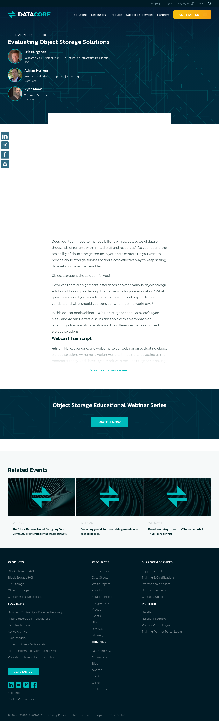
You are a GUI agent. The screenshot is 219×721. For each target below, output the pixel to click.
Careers (97, 683)
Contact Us (99, 689)
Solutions (80, 14)
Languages (185, 3)
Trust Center (117, 715)
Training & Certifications (158, 577)
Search (205, 3)
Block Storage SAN (21, 571)
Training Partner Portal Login (162, 631)
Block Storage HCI (20, 577)
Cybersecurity (17, 638)
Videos (96, 609)
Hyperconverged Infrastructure (29, 618)
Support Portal (152, 571)
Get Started (23, 671)
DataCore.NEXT (102, 650)
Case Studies (100, 571)
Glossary (97, 635)
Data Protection (19, 625)
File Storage (16, 584)
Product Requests (154, 590)
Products (116, 14)
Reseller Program (154, 618)
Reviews (97, 629)
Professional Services (156, 584)
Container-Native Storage (25, 597)
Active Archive (17, 631)
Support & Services (139, 14)
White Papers (101, 584)
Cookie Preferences (21, 699)
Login (169, 3)
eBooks (97, 590)
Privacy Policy (57, 715)
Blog (95, 622)
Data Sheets (100, 577)
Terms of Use (81, 715)
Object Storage (18, 590)
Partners (163, 14)
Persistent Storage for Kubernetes (31, 657)
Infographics (100, 603)
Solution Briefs (102, 597)
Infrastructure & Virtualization (28, 644)
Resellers (148, 612)
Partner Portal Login (156, 625)
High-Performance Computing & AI (32, 650)
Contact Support (153, 597)
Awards (97, 670)
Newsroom (99, 657)
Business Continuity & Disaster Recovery (35, 612)
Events (96, 616)
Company (155, 3)
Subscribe (14, 693)
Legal (99, 715)
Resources (98, 14)
